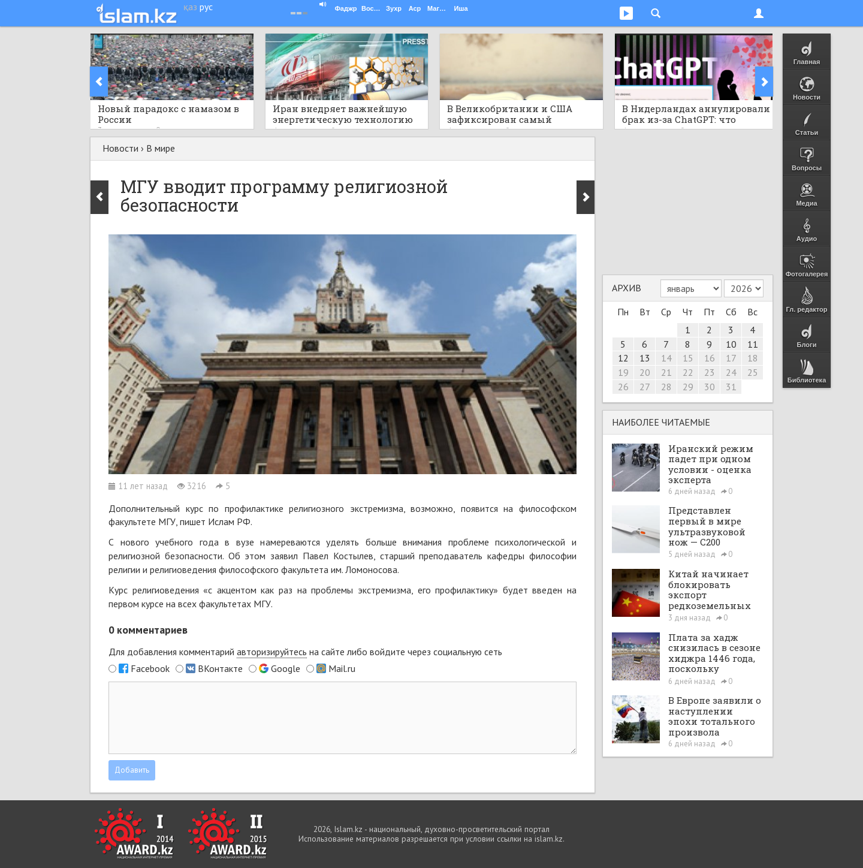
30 (709, 387)
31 (731, 387)
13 (644, 358)
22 (688, 372)
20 (644, 372)
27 (644, 387)
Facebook (150, 668)
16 (709, 358)
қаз (190, 7)
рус (206, 7)
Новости (120, 148)
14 (666, 358)
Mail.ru (341, 668)
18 (752, 358)
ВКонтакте (220, 668)
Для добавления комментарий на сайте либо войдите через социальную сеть (305, 652)
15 (688, 358)
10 (731, 344)
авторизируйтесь (272, 652)
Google (285, 668)
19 (623, 372)
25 (752, 372)
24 (731, 372)
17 (731, 358)
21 (666, 372)
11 (752, 344)
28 (666, 387)
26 (623, 387)
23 (709, 372)
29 (688, 387)
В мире (160, 148)
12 (623, 358)
